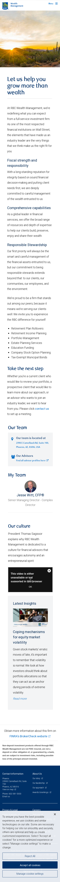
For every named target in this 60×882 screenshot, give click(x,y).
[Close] (54, 814)
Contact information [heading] (12, 773)
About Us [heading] (37, 773)
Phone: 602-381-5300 (11, 793)
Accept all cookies (30, 865)
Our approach (38, 787)
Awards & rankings (40, 792)
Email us (6, 796)
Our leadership (38, 783)
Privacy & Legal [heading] (10, 810)
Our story (36, 778)
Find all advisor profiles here (32, 461)
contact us (42, 409)
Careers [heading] (36, 810)
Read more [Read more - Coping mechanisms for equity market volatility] (20, 698)
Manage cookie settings (30, 873)
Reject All (30, 856)
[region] (30, 846)
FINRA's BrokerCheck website (28, 736)
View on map (8, 789)
